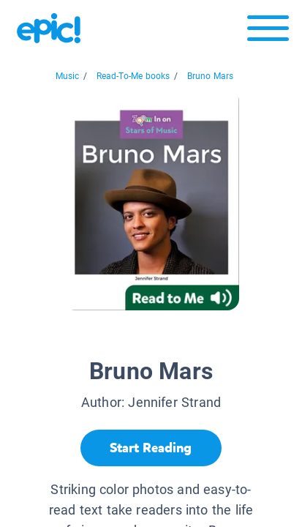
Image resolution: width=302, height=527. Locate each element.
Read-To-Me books (133, 76)
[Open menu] (268, 32)
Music (68, 76)
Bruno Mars (210, 76)
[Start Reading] (151, 448)
